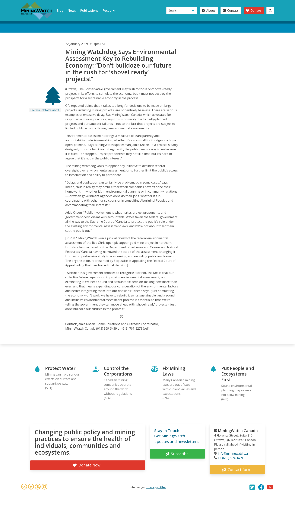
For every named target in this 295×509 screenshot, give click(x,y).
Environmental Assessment (44, 110)
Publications (89, 10)
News (72, 10)
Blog (60, 10)
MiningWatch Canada (238, 430)
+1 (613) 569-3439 (230, 458)
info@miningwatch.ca (233, 453)
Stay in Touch (166, 430)
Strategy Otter (156, 487)
